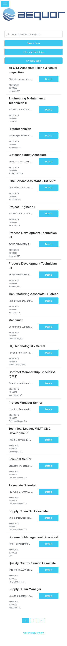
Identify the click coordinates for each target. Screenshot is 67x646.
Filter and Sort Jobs (33, 52)
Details (48, 79)
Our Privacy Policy (33, 632)
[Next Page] (41, 620)
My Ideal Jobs (33, 60)
